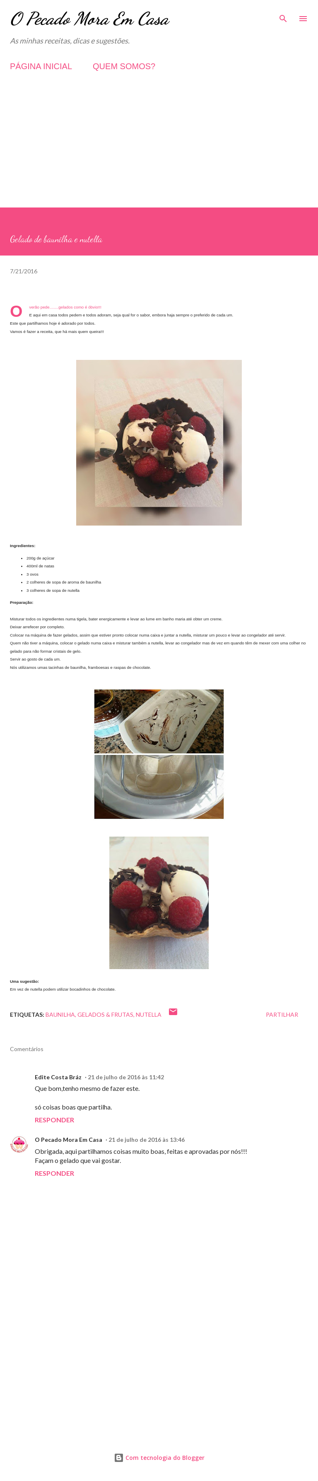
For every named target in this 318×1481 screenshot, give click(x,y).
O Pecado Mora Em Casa (89, 18)
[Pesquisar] (283, 15)
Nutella (148, 1014)
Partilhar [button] (282, 1014)
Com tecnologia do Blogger (159, 1458)
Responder (54, 1120)
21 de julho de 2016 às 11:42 (126, 1077)
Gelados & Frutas (105, 1014)
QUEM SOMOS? (124, 66)
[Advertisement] (159, 149)
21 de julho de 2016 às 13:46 (146, 1139)
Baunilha (60, 1014)
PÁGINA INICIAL (41, 66)
